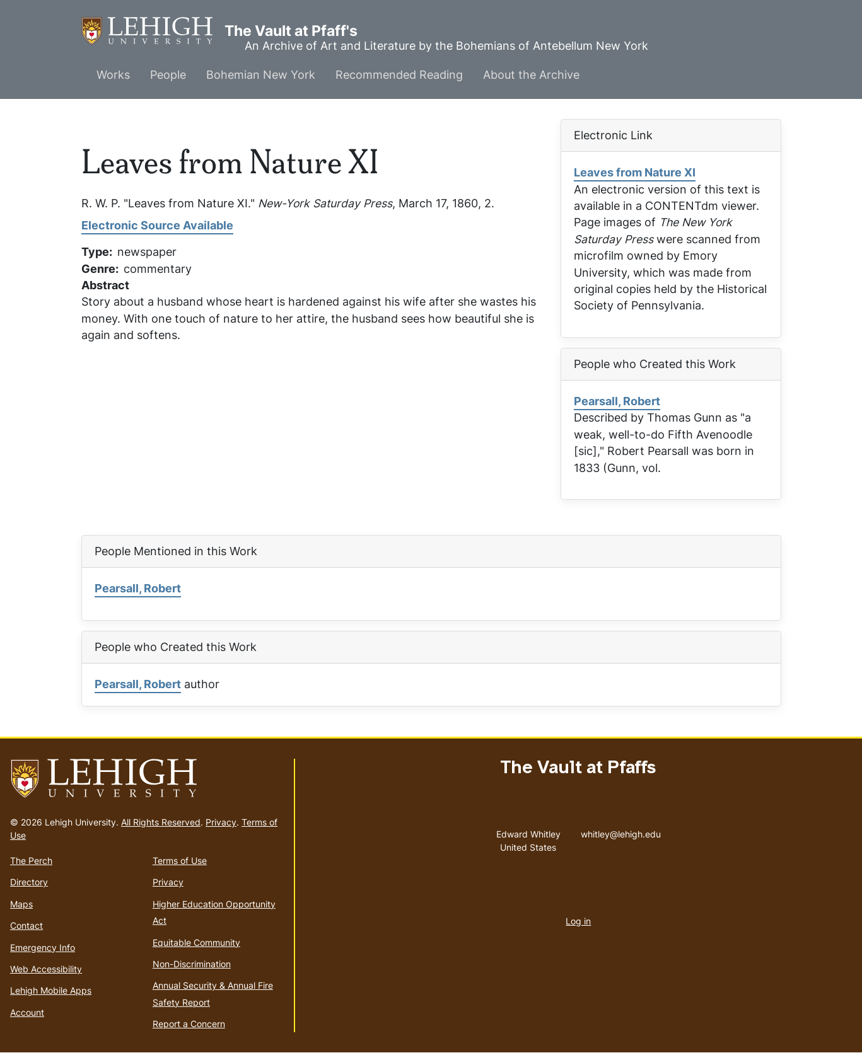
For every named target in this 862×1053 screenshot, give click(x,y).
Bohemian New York (260, 75)
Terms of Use (180, 860)
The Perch (31, 860)
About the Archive (531, 75)
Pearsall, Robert (617, 401)
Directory (29, 882)
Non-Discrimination (192, 964)
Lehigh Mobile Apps (50, 990)
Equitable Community (196, 942)
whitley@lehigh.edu (621, 831)
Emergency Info (42, 947)
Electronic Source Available (157, 225)
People (168, 75)
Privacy (221, 822)
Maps (21, 904)
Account (27, 1012)
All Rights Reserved (161, 822)
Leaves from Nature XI (635, 172)
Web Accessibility (46, 969)
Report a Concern (189, 1024)
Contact (26, 925)
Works (113, 75)
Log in (578, 921)
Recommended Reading (399, 75)
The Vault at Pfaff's (152, 31)
